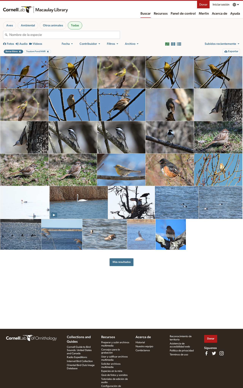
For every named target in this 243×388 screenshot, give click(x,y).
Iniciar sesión (221, 4)
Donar (203, 4)
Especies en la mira (111, 371)
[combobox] (64, 35)
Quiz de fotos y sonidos (114, 375)
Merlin (204, 13)
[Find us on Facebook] (206, 353)
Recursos (161, 13)
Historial (140, 342)
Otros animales (53, 25)
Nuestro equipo (144, 346)
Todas (75, 25)
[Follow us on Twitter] (214, 353)
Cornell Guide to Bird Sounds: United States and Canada (79, 350)
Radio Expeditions (77, 357)
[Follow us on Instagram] (221, 353)
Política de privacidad (182, 350)
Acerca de (219, 13)
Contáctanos (143, 350)
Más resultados (122, 262)
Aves (9, 25)
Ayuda (235, 13)
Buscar (145, 13)
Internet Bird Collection (80, 361)
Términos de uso (179, 354)
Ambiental (28, 25)
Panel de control (183, 13)
